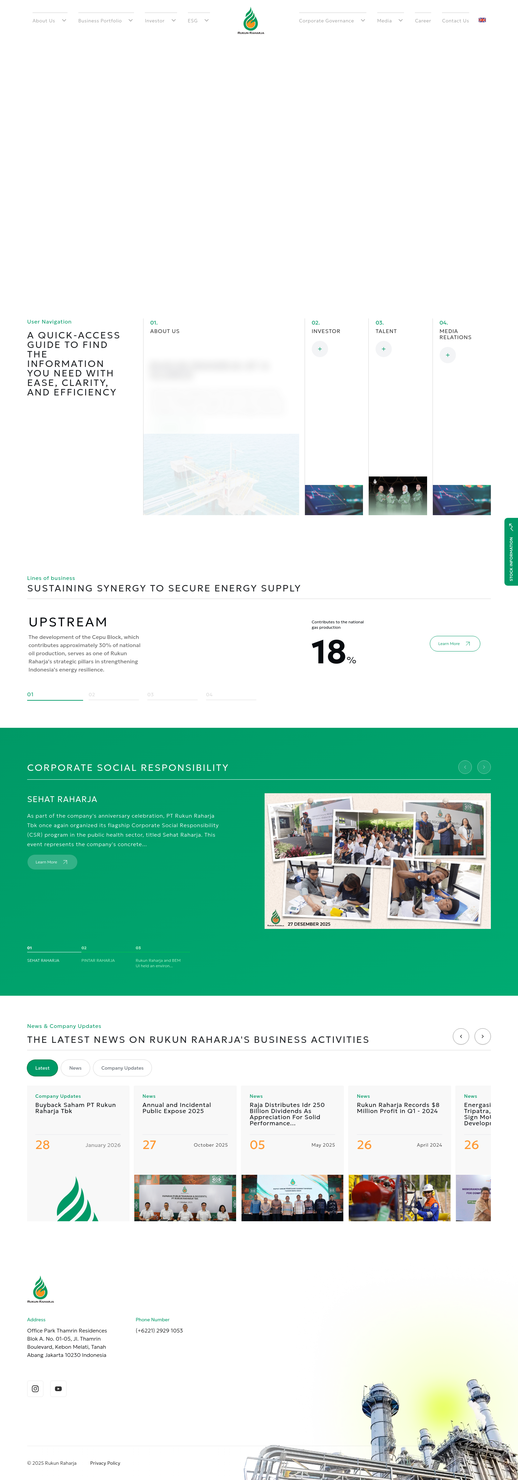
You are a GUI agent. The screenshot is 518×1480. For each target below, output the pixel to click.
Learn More (175, 407)
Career (423, 21)
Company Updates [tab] (122, 1068)
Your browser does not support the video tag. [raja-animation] (259, 145)
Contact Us (455, 21)
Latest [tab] (42, 1068)
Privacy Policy (105, 1463)
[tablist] (89, 1068)
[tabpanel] (259, 1153)
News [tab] (75, 1068)
